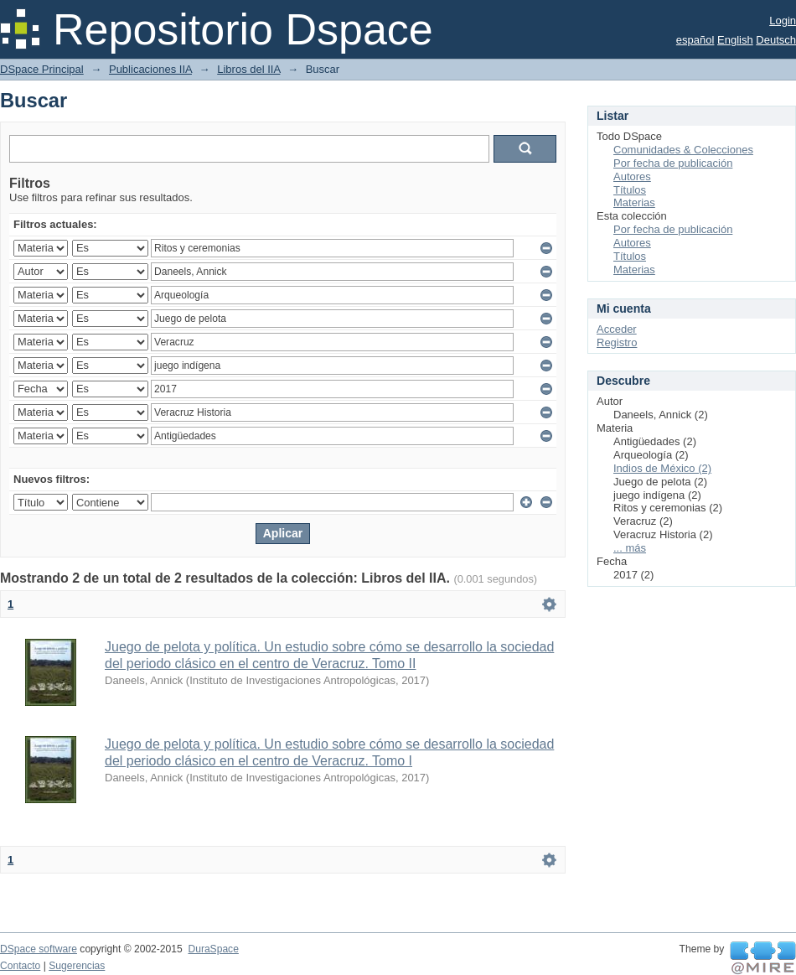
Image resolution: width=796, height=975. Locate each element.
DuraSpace (213, 949)
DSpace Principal (42, 69)
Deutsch (776, 40)
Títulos (629, 190)
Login (782, 20)
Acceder (617, 329)
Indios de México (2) (662, 468)
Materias (634, 202)
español (695, 40)
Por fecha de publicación (672, 163)
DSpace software (38, 949)
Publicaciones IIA (150, 69)
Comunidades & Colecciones (683, 149)
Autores (632, 176)
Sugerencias (77, 966)
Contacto (20, 966)
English (735, 40)
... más (629, 548)
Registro (617, 342)
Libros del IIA (248, 69)
